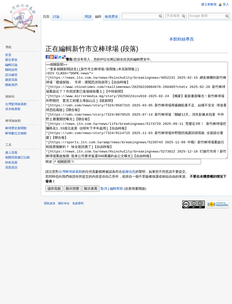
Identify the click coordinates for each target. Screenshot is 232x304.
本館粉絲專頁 (181, 39)
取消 (103, 208)
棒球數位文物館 (16, 133)
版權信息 (128, 191)
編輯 (98, 16)
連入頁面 (11, 152)
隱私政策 (49, 222)
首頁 (8, 55)
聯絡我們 (11, 85)
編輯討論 (11, 65)
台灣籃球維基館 (16, 104)
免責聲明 (78, 222)
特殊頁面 (11, 162)
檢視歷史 (111, 16)
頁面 (46, 16)
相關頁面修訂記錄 (17, 157)
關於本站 (63, 222)
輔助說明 (11, 70)
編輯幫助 (116, 208)
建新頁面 (11, 80)
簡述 (48, 181)
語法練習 (11, 75)
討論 (56, 16)
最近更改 (11, 60)
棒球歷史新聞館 (16, 128)
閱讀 (88, 16)
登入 (226, 4)
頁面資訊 (11, 167)
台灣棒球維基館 (70, 191)
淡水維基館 (13, 109)
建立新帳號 (209, 4)
